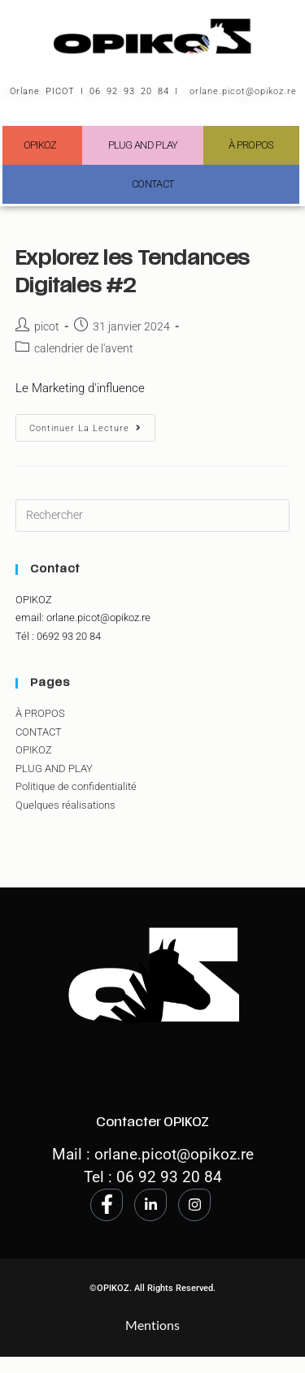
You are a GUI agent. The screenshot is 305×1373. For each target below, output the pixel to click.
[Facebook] (106, 1205)
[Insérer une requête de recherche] (152, 515)
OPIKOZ (40, 145)
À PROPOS (251, 145)
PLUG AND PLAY (143, 145)
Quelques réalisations (65, 805)
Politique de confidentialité (76, 786)
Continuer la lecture (92, 424)
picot (46, 326)
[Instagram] (194, 1205)
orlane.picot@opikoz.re (243, 91)
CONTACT (153, 184)
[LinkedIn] (150, 1205)
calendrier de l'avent (83, 348)
